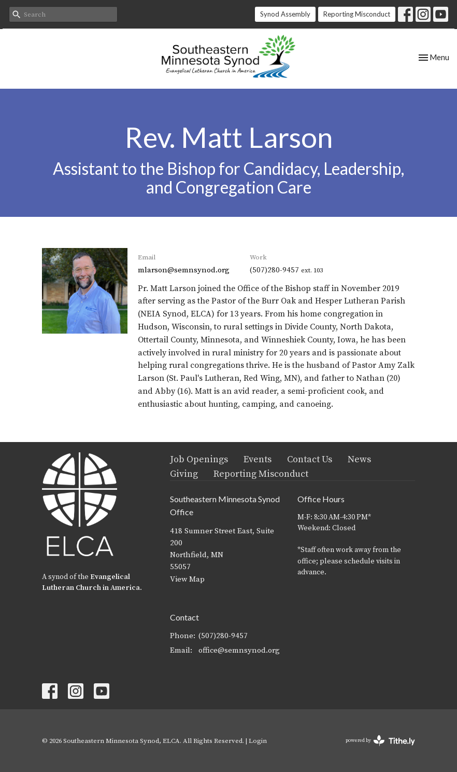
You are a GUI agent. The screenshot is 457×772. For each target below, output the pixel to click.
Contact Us (309, 459)
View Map (187, 579)
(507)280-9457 (223, 636)
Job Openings (199, 459)
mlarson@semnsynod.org (184, 270)
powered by (380, 741)
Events (258, 459)
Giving (184, 474)
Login (258, 741)
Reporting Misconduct (356, 14)
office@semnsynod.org (239, 650)
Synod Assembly (285, 14)
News (359, 459)
